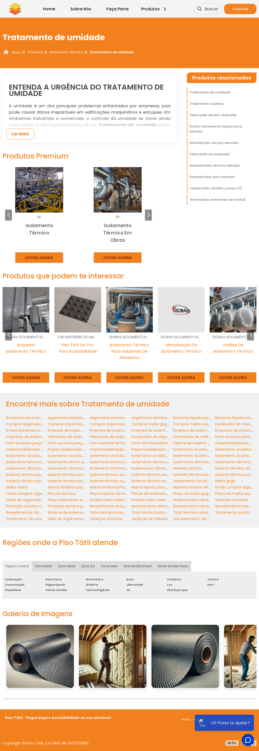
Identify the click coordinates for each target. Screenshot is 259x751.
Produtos (154, 9)
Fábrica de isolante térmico (197, 443)
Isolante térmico (187, 468)
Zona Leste (109, 566)
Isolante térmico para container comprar (168, 474)
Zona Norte (43, 566)
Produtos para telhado (193, 499)
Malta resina (17, 487)
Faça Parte (117, 9)
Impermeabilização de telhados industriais (127, 449)
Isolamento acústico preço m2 (159, 455)
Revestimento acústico (110, 506)
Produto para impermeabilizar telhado (123, 499)
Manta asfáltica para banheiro (74, 487)
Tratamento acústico (207, 103)
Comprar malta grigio (151, 424)
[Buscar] (200, 9)
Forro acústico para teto (236, 436)
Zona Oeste (66, 566)
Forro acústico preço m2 (69, 443)
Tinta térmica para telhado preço (161, 512)
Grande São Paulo (137, 566)
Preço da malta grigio (192, 493)
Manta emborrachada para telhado (121, 487)
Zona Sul (88, 566)
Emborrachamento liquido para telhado (216, 129)
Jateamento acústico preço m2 (216, 188)
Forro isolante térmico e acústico (119, 443)
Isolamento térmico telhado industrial (39, 468)
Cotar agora (39, 257)
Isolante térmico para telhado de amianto (43, 480)
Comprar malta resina (192, 424)
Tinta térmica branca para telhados (121, 512)
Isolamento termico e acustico (33, 461)
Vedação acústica (106, 518)
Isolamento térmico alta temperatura (123, 461)
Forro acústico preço (24, 443)
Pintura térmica (61, 493)
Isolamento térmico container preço (164, 461)
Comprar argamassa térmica (116, 424)
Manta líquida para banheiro (156, 487)
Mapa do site (243, 719)
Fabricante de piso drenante (213, 115)
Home (49, 9)
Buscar (211, 9)
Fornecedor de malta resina (197, 436)
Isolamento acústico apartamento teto (41, 455)
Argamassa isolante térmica (73, 417)
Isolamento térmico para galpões (202, 461)
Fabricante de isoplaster (210, 154)
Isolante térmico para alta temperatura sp (43, 474)
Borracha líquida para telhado (199, 417)
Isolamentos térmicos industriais (160, 468)
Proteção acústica (231, 499)
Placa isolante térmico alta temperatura (125, 493)
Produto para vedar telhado (156, 499)
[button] (148, 215)
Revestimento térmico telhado (215, 165)
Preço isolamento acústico (71, 499)
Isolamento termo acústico (72, 461)
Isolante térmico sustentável (115, 480)
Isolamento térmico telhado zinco (78, 468)
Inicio (185, 719)
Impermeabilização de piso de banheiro (83, 449)
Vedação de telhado (150, 518)
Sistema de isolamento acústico (76, 512)
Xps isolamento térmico (194, 518)
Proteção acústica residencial (32, 506)
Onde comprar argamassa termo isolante (43, 493)
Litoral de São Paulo (173, 566)
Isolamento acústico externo (73, 455)
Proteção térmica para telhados (76, 506)
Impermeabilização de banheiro (34, 449)
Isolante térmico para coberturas (119, 474)
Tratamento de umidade (210, 92)
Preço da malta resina (234, 493)
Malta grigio (225, 480)
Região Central (17, 566)
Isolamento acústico (233, 449)
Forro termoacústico (150, 443)
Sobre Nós (80, 9)
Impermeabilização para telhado (160, 449)
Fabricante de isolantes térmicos (77, 436)
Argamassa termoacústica (113, 417)
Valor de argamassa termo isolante (79, 518)
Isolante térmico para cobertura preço (82, 474)
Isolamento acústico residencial (201, 455)
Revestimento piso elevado (212, 176)
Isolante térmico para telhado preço (80, 480)
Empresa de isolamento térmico (118, 430)
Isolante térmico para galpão (199, 474)
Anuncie (240, 9)
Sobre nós (201, 719)
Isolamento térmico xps (111, 468)
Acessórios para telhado (27, 417)
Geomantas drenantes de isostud (217, 199)
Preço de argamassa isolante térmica (39, 499)
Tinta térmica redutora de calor (201, 512)
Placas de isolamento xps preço (160, 493)
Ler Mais (20, 134)
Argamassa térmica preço (155, 417)
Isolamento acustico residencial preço (207, 449)
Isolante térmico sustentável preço (163, 480)
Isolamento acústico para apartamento (125, 455)
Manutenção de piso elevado (214, 142)
